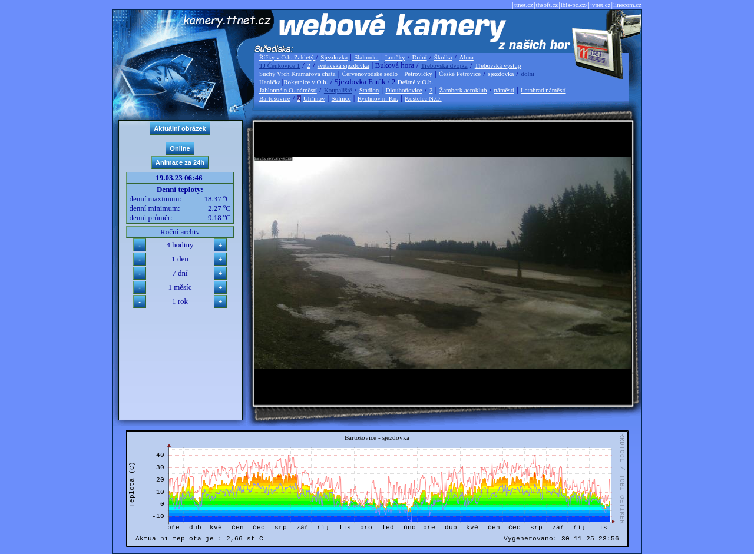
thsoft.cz (547, 4)
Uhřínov (314, 98)
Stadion (369, 90)
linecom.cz (627, 4)
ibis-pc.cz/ (574, 4)
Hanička (270, 81)
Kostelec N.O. (423, 98)
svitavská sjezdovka (343, 65)
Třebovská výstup (498, 65)
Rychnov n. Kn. (378, 98)
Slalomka (366, 57)
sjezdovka (501, 73)
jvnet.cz (600, 4)
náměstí (504, 90)
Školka (443, 57)
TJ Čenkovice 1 (279, 65)
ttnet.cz (523, 4)
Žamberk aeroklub (463, 90)
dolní (527, 73)
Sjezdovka (334, 57)
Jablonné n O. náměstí (288, 90)
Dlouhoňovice (403, 90)
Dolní (419, 57)
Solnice (341, 98)
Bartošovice (274, 98)
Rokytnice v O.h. (305, 81)
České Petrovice (460, 73)
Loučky (395, 57)
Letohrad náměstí (543, 90)
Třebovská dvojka (444, 65)
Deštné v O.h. (416, 81)
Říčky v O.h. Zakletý (287, 57)
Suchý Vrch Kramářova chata (297, 73)
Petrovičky (418, 73)
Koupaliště (338, 90)
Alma (466, 57)
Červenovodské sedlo (370, 73)
